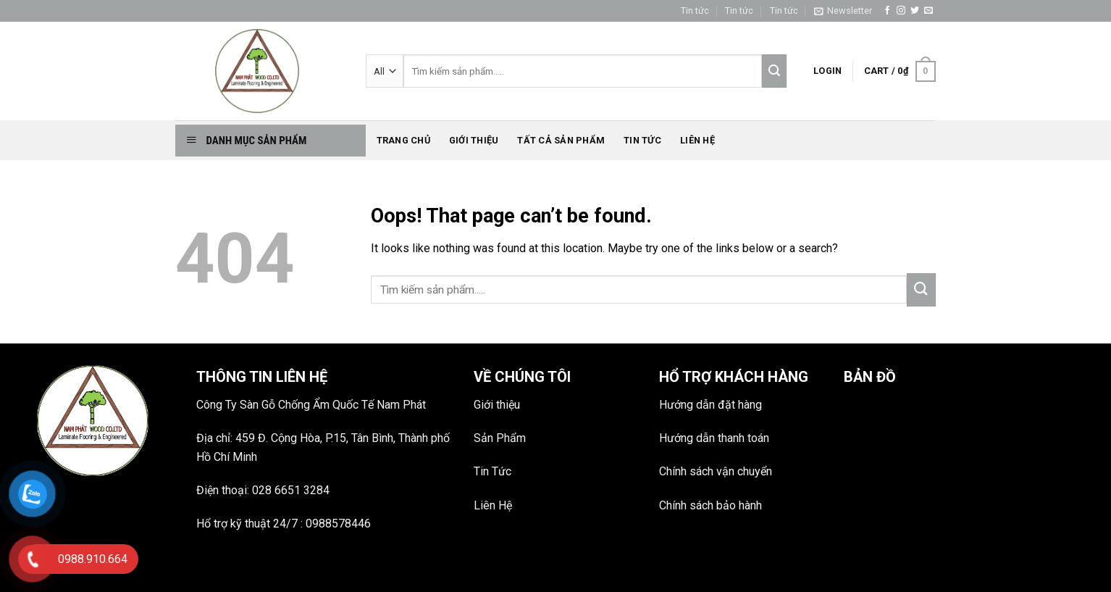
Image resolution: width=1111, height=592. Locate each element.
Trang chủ (403, 140)
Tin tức (695, 10)
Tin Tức (492, 471)
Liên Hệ (493, 505)
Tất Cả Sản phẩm (561, 140)
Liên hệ (697, 140)
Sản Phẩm (500, 438)
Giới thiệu (474, 140)
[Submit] (921, 290)
